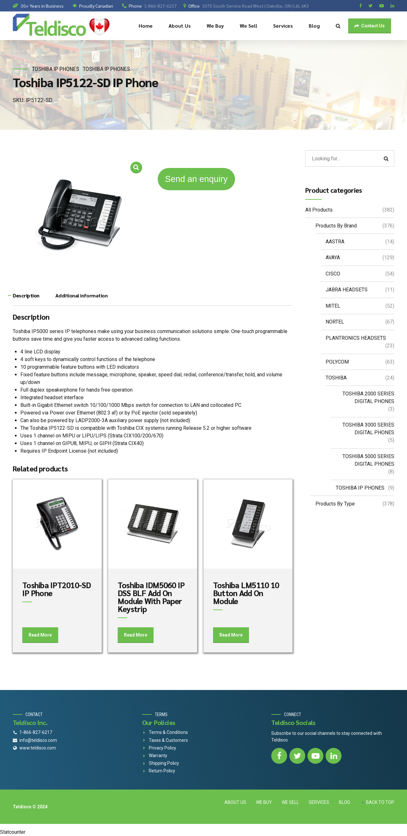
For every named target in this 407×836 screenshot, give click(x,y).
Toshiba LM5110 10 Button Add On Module (246, 593)
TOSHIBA (336, 378)
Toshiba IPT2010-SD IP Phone (56, 589)
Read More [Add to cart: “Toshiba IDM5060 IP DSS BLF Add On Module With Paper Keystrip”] (135, 634)
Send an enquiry (196, 179)
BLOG (344, 802)
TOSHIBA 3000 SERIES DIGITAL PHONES (368, 428)
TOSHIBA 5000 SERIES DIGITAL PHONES (368, 460)
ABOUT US (235, 802)
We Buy (215, 25)
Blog (314, 25)
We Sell (248, 25)
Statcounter (12, 832)
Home (146, 25)
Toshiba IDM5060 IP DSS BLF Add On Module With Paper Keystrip (151, 597)
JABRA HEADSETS (347, 290)
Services (283, 25)
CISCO (333, 274)
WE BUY (264, 802)
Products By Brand (336, 226)
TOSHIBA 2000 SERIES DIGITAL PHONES (368, 397)
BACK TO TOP (380, 802)
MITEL (333, 306)
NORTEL (335, 322)
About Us (180, 25)
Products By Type (335, 504)
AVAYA (333, 257)
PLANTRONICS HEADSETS (356, 338)
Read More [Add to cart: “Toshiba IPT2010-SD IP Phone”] (40, 634)
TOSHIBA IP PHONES (55, 69)
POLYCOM (337, 362)
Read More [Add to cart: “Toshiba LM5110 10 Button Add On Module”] (231, 634)
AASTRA (335, 242)
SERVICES (319, 802)
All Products (319, 210)
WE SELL (290, 802)
